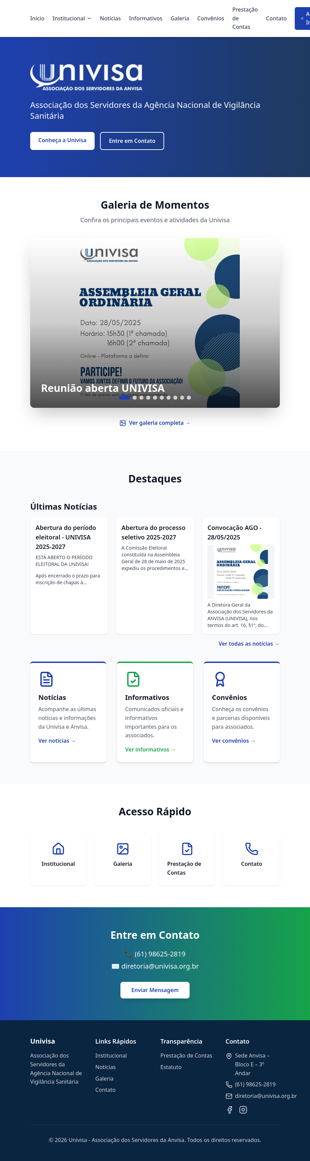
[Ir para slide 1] (124, 398)
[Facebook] (230, 1110)
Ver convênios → (234, 740)
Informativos (145, 18)
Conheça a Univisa (62, 140)
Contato (276, 18)
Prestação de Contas (245, 18)
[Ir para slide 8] (175, 398)
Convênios (211, 18)
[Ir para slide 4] (148, 398)
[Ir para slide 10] (189, 398)
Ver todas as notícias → (249, 643)
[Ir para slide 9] (182, 398)
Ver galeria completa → (155, 422)
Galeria (180, 18)
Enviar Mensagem (154, 990)
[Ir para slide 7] (169, 398)
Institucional (72, 18)
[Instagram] (243, 1110)
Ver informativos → (150, 749)
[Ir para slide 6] (162, 398)
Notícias (110, 18)
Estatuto (170, 1067)
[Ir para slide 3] (141, 398)
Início (37, 18)
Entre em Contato (132, 141)
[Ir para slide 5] (155, 398)
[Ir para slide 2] (135, 398)
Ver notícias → (57, 740)
